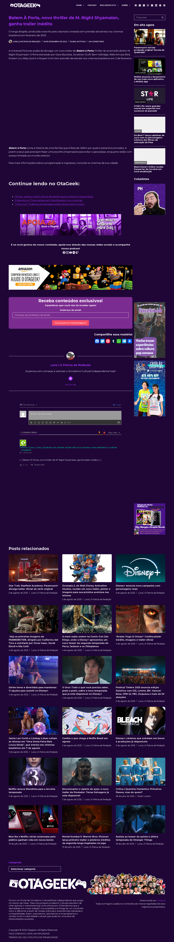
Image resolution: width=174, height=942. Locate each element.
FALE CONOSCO (17, 933)
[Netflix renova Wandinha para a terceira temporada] (33, 772)
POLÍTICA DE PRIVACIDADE (43, 937)
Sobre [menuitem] (126, 5)
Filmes (73, 42)
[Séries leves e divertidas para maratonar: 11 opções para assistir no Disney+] (33, 670)
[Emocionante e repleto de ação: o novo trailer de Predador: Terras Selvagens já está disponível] (87, 772)
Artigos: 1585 (70, 385)
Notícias (81, 42)
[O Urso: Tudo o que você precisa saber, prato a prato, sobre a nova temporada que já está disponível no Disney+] (87, 670)
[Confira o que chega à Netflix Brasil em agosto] (87, 721)
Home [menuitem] (80, 5)
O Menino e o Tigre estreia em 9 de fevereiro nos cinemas (48, 200)
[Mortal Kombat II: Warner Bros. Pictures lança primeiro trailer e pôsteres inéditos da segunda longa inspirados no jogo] (87, 819)
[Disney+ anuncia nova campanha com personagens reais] (140, 568)
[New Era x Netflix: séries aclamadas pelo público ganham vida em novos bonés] (33, 819)
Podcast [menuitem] (92, 5)
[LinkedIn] (156, 5)
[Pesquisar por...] (147, 17)
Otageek (161, 900)
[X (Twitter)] (140, 5)
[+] (69, 422)
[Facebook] (136, 5)
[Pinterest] (164, 5)
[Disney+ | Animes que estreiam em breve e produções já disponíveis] (140, 721)
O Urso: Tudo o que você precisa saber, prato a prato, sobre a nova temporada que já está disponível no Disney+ (85, 690)
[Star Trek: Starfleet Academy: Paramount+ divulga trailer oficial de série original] (33, 568)
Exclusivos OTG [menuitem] (109, 5)
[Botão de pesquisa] (162, 17)
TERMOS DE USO (18, 937)
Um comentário (96, 42)
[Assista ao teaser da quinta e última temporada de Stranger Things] (140, 819)
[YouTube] (144, 5)
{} (65, 422)
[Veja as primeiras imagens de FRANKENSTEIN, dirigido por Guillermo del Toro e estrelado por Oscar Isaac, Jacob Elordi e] (33, 619)
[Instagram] (152, 5)
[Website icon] (71, 378)
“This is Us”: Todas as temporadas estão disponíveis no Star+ (50, 204)
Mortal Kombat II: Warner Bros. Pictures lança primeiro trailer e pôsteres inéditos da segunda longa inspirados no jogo (86, 839)
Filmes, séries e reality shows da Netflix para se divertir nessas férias (54, 196)
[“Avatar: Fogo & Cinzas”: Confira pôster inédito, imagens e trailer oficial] (140, 619)
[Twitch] (148, 5)
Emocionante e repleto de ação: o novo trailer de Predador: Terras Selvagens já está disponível (85, 792)
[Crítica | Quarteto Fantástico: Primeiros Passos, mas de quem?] (140, 772)
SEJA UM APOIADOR (38, 933)
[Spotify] (160, 5)
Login (117, 405)
